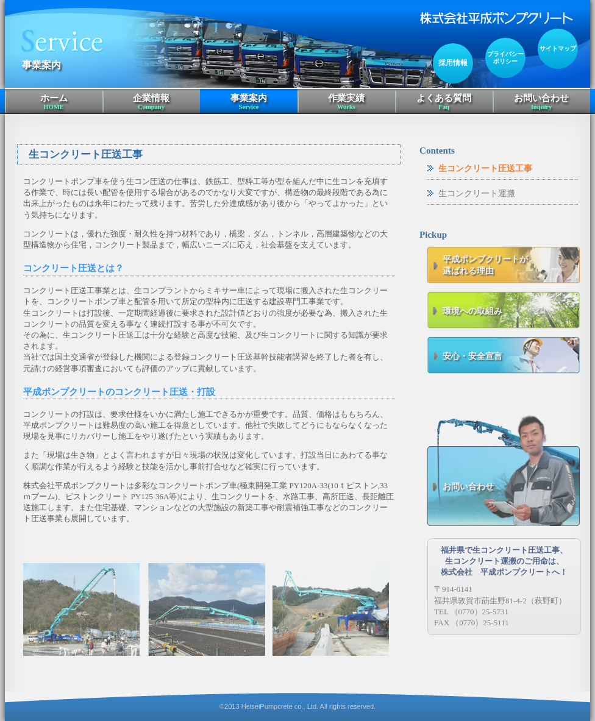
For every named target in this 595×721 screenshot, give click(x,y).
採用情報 (453, 63)
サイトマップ (558, 48)
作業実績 (346, 102)
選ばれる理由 (511, 265)
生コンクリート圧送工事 (485, 168)
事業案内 (249, 102)
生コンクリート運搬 (476, 193)
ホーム (53, 102)
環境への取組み (472, 311)
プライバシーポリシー (505, 58)
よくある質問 (444, 102)
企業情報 (151, 102)
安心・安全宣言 (472, 356)
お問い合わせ (541, 102)
